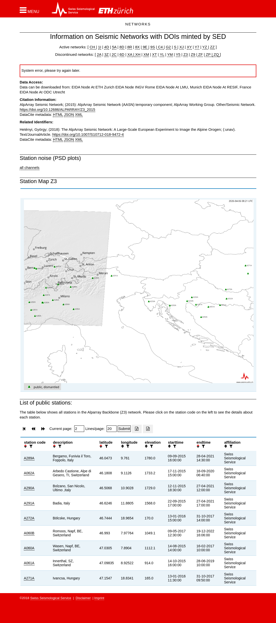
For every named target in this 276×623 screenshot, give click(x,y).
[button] (29, 10)
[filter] (30, 446)
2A (99, 54)
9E (145, 47)
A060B (29, 533)
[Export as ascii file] (148, 429)
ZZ (212, 47)
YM (170, 54)
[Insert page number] (79, 428)
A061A (29, 563)
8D (122, 47)
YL (162, 54)
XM (146, 54)
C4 (160, 47)
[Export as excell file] (137, 429)
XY (189, 47)
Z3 (185, 54)
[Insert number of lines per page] (112, 428)
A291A (29, 503)
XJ (181, 47)
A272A (29, 518)
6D (122, 54)
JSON (69, 114)
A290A (29, 488)
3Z (106, 54)
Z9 (193, 54)
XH (137, 54)
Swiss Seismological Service (50, 598)
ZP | (208, 54)
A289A (29, 458)
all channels (29, 167)
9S (152, 47)
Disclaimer (83, 598)
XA (130, 54)
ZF (200, 54)
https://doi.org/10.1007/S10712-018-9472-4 (88, 134)
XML (79, 114)
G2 (168, 47)
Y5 (178, 54)
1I (99, 47)
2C (114, 54)
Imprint (99, 598)
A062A (29, 473)
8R (129, 47)
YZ (205, 47)
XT (154, 54)
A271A (29, 578)
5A (114, 47)
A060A (29, 548)
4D (106, 47)
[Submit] (124, 428)
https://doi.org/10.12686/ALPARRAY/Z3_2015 (57, 109)
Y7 (197, 47)
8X (137, 47)
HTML (58, 114)
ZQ (215, 54)
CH (93, 47)
